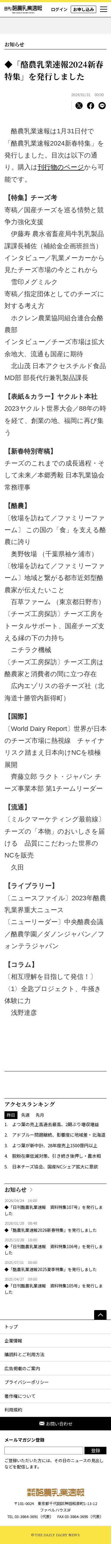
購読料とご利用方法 (24, 1354)
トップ (11, 1326)
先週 (25, 1115)
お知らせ (14, 44)
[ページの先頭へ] (100, 1315)
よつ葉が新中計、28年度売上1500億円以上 (54, 1145)
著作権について (20, 1396)
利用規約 (13, 1410)
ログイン (59, 9)
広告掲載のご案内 (22, 1368)
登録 (95, 1450)
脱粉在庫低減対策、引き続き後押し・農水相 (56, 1156)
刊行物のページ (61, 167)
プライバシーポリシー (26, 1382)
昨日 (11, 1115)
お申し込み (83, 9)
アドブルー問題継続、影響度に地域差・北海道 (58, 1135)
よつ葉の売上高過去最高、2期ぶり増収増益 (55, 1124)
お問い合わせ (56, 1423)
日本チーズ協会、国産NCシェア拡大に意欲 (55, 1166)
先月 (40, 1115)
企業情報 (13, 1340)
